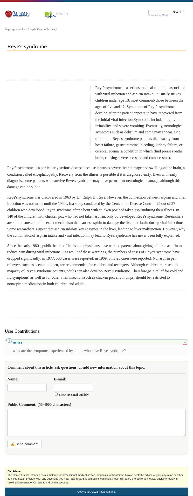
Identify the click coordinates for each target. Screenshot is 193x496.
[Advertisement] (95, 68)
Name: (12, 379)
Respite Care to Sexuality (42, 29)
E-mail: (60, 379)
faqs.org (10, 29)
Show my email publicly (74, 394)
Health (62, 13)
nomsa (17, 342)
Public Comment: (39, 404)
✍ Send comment (24, 444)
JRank (165, 15)
